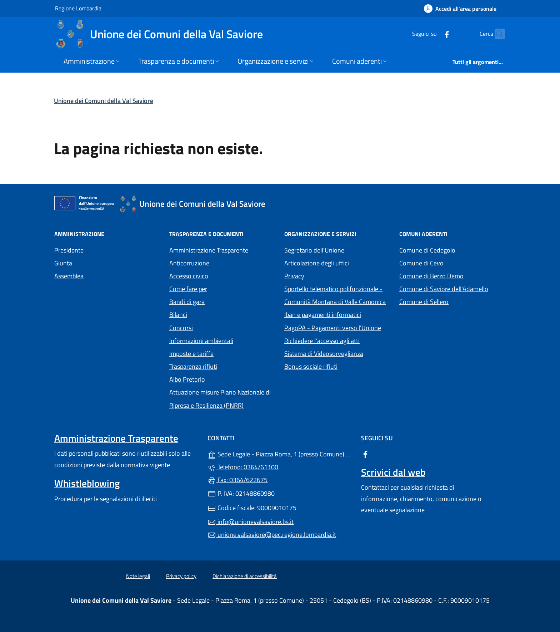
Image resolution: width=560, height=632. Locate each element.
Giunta (63, 263)
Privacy (327, 275)
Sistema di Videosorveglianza (323, 353)
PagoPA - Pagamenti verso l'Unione (337, 327)
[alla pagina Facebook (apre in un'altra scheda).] (433, 33)
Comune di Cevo (452, 262)
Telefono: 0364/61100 (243, 467)
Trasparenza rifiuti (193, 366)
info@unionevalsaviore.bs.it (251, 521)
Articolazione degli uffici (316, 263)
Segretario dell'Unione (314, 250)
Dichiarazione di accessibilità (244, 576)
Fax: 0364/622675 (238, 480)
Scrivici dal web (393, 472)
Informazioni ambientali (201, 341)
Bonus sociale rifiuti (311, 366)
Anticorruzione (189, 263)
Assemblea (69, 276)
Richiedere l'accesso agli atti (322, 341)
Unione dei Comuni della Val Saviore (103, 101)
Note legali (138, 576)
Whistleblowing (87, 483)
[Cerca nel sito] (496, 34)
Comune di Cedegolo (452, 249)
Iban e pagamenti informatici (322, 314)
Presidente (69, 250)
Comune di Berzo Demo (452, 275)
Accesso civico (188, 276)
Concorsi (181, 328)
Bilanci (178, 314)
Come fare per (188, 289)
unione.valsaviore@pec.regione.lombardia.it (272, 534)
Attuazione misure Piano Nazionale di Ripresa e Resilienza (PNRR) (220, 398)
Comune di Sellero (452, 301)
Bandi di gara (187, 302)
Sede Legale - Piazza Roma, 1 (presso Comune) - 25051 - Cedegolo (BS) (280, 453)
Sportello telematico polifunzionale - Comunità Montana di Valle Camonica (337, 295)
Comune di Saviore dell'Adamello (452, 288)
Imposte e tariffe (191, 353)
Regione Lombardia (78, 8)
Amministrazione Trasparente (208, 250)
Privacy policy (181, 576)
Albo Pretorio (220, 378)
